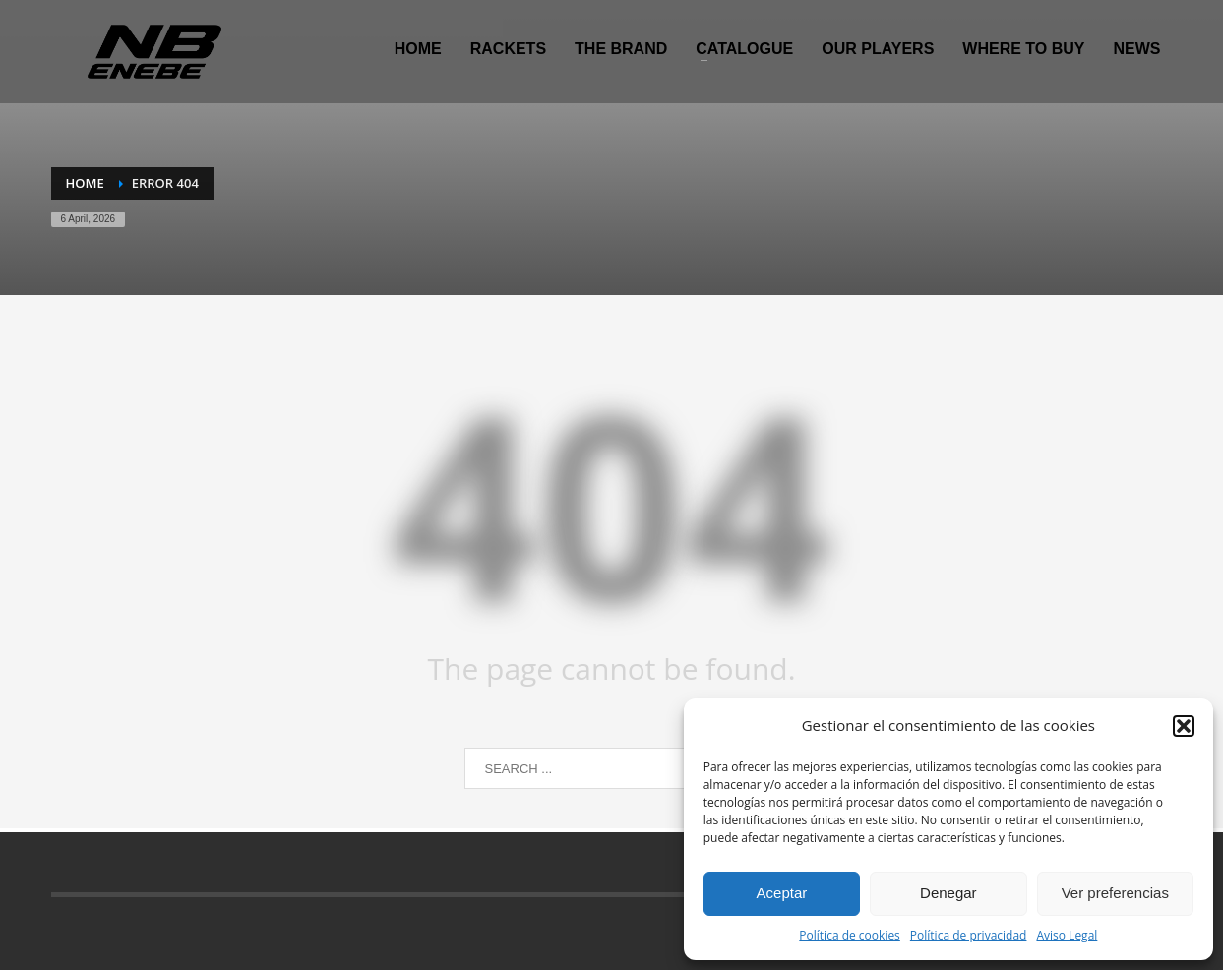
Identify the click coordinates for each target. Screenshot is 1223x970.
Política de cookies (849, 935)
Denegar (948, 892)
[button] (1183, 726)
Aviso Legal (1066, 935)
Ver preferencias (1115, 892)
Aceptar (782, 892)
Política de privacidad (968, 935)
